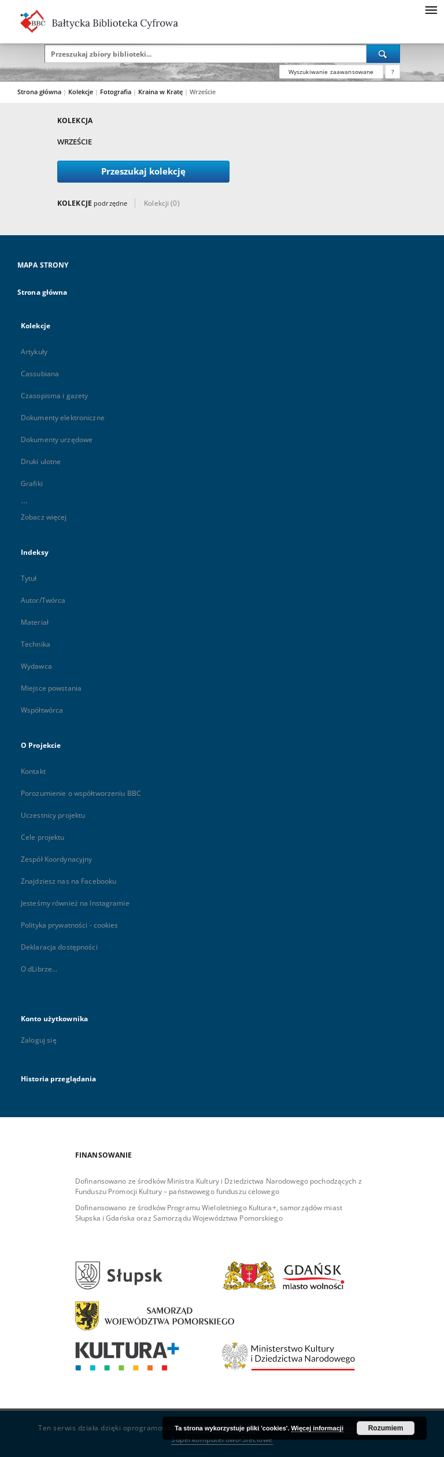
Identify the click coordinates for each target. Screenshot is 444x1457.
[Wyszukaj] (383, 54)
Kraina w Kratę (161, 91)
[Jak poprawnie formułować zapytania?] (392, 72)
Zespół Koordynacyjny (56, 859)
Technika (35, 644)
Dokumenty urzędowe (56, 439)
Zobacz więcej (44, 517)
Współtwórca (42, 710)
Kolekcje (81, 91)
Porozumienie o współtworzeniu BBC (81, 793)
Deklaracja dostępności (59, 947)
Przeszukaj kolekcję (143, 171)
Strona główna (39, 91)
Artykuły (34, 352)
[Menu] (430, 9)
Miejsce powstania (51, 688)
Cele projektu (43, 837)
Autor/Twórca (43, 600)
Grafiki (32, 483)
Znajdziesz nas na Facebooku (68, 881)
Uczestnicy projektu (53, 815)
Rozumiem (386, 1428)
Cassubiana (40, 374)
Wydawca (36, 666)
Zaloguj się (39, 1040)
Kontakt (33, 771)
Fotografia (116, 91)
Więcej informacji (317, 1428)
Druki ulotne (41, 461)
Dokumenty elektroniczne (63, 417)
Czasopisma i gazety (54, 396)
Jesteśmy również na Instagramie (75, 903)
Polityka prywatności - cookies (70, 925)
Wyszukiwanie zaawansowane (331, 72)
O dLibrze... (39, 969)
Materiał (35, 622)
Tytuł (29, 578)
